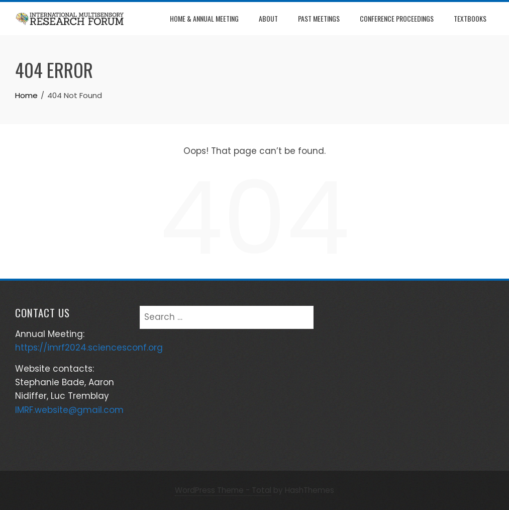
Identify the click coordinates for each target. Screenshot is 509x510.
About (268, 18)
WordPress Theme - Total (223, 490)
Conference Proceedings (397, 18)
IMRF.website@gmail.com (69, 410)
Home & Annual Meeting (204, 18)
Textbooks (470, 18)
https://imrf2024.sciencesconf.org (89, 348)
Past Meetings (319, 18)
